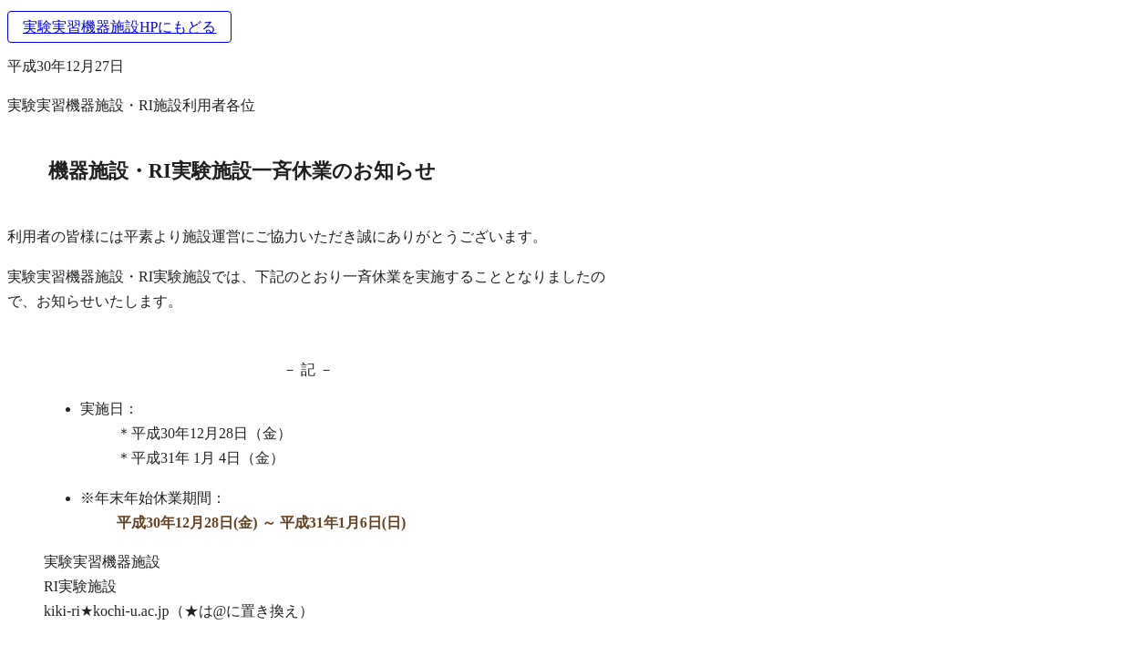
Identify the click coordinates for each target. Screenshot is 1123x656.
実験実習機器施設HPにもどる (119, 27)
